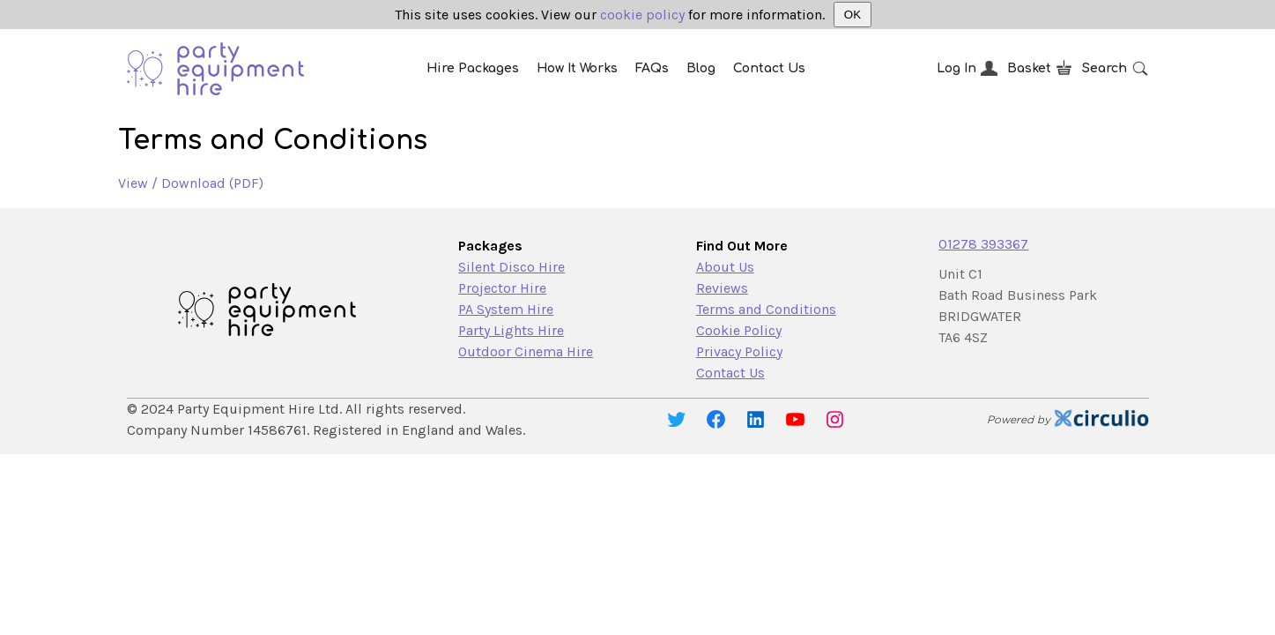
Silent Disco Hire (511, 266)
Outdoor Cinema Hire (525, 351)
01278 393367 (983, 243)
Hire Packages (472, 68)
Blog (700, 68)
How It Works (577, 68)
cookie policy (642, 14)
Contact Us (769, 68)
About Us (725, 266)
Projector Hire (502, 288)
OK (852, 14)
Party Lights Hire (511, 330)
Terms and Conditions (766, 309)
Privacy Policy (739, 351)
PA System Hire (505, 309)
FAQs (652, 68)
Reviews (722, 288)
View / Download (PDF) (190, 183)
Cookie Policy (739, 330)
